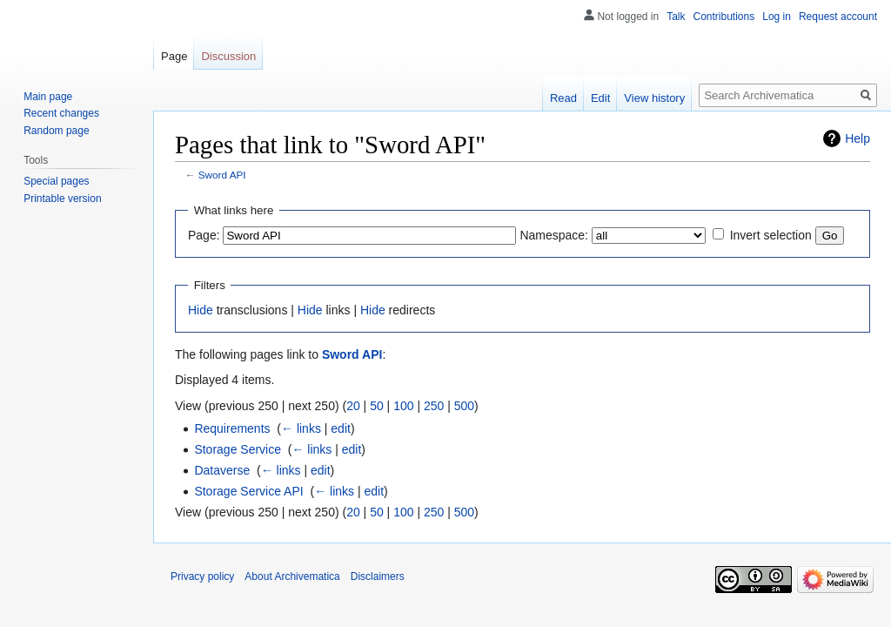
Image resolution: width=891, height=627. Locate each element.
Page (174, 56)
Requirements (232, 428)
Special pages (56, 181)
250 (434, 406)
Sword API (222, 174)
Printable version (62, 198)
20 (353, 406)
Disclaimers (378, 576)
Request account (838, 16)
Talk (676, 16)
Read (563, 97)
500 (464, 406)
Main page (47, 97)
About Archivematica (292, 576)
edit (341, 428)
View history (654, 97)
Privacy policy (202, 576)
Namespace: (553, 235)
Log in (776, 16)
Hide (200, 310)
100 (403, 406)
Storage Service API (248, 491)
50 (377, 406)
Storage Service (237, 449)
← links (301, 428)
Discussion (228, 56)
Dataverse (222, 470)
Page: (204, 235)
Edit (600, 97)
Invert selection (771, 235)
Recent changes (61, 113)
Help (857, 138)
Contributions (724, 16)
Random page (56, 131)
